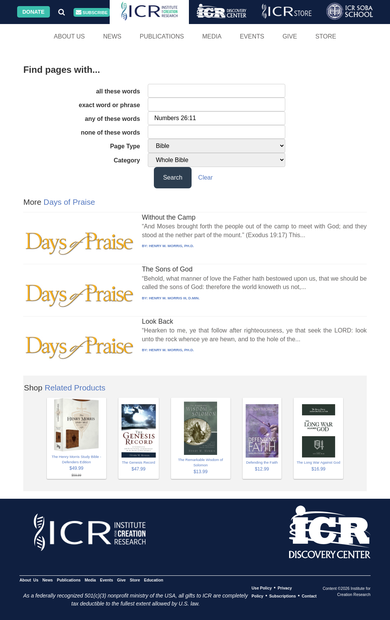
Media (212, 36)
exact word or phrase (109, 105)
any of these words (112, 119)
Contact (309, 596)
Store (325, 36)
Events (252, 36)
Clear (205, 177)
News (112, 36)
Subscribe (92, 12)
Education (153, 580)
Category (126, 160)
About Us (69, 36)
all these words (118, 91)
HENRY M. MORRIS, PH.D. (171, 246)
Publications (162, 36)
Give (290, 36)
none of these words (110, 132)
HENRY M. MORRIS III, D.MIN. (174, 298)
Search (172, 177)
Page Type (125, 146)
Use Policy (261, 588)
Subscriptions (282, 596)
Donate (33, 12)
